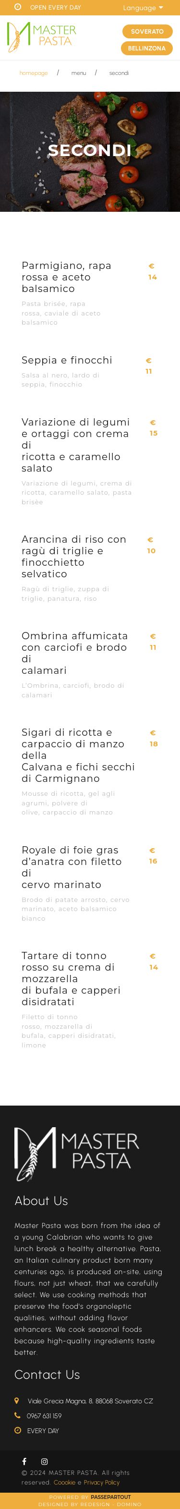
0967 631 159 (44, 1416)
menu (79, 73)
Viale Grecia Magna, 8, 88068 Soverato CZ (90, 1401)
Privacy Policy (102, 1482)
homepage (34, 73)
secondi (119, 73)
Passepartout (111, 1497)
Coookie (64, 1482)
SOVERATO (147, 31)
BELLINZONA (147, 48)
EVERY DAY (43, 1431)
